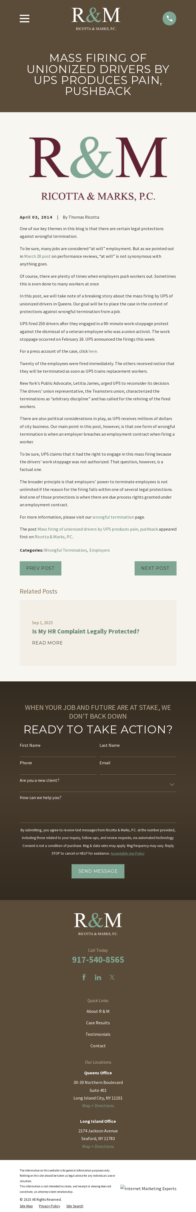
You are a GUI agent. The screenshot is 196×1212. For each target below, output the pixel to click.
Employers (99, 550)
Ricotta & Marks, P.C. (54, 536)
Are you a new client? (39, 780)
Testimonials (98, 1034)
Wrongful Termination (65, 550)
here (93, 351)
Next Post (155, 568)
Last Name (110, 745)
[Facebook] (84, 977)
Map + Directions (98, 1105)
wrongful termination (113, 517)
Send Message (98, 871)
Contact (98, 1045)
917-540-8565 (98, 959)
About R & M (98, 1011)
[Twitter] (112, 977)
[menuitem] (26, 1206)
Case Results (98, 1022)
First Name (30, 745)
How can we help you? (40, 797)
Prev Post (40, 568)
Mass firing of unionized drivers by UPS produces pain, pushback (98, 529)
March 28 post (37, 256)
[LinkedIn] (98, 977)
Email (105, 762)
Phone (26, 762)
